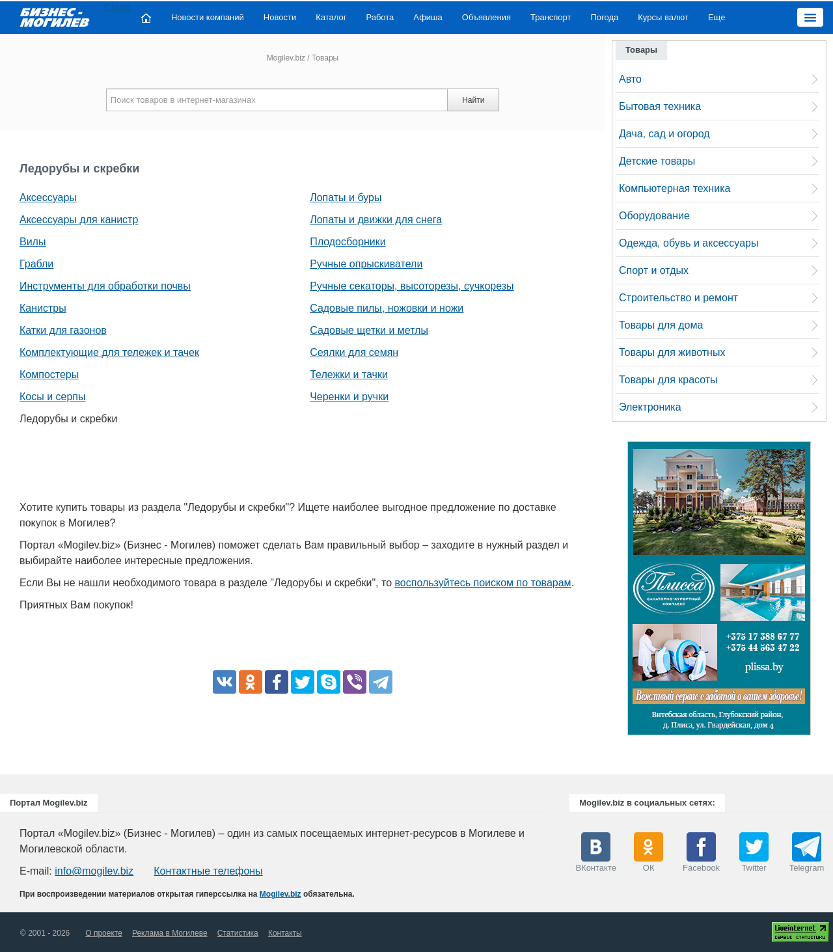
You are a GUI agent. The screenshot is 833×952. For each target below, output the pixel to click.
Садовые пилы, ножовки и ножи (386, 308)
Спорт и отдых (654, 270)
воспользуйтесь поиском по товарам (483, 582)
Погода (605, 17)
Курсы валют (663, 17)
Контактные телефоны (208, 871)
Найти (473, 100)
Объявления (486, 17)
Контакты (285, 933)
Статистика (237, 933)
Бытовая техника (660, 106)
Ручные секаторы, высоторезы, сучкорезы (411, 286)
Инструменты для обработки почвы (105, 286)
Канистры (43, 308)
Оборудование (654, 215)
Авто (630, 79)
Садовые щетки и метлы (369, 330)
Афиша (427, 17)
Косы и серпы (53, 396)
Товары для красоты (668, 379)
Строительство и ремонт (678, 297)
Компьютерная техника (674, 188)
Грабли (36, 263)
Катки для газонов (63, 330)
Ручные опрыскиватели (366, 263)
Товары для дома (661, 325)
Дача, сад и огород (664, 133)
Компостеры (49, 374)
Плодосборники (347, 241)
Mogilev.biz (286, 57)
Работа (380, 17)
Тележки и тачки (349, 374)
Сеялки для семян (354, 352)
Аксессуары (48, 197)
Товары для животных (672, 352)
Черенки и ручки (349, 396)
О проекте (103, 933)
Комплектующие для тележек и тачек (109, 352)
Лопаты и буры (345, 197)
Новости (280, 17)
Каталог (331, 17)
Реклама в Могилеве (170, 933)
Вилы (33, 241)
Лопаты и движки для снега (376, 219)
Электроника (650, 407)
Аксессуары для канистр (79, 219)
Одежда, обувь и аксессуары (688, 243)
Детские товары (657, 161)
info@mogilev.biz (94, 871)
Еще (716, 17)
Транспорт (550, 17)
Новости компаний (207, 17)
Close (117, 7)
